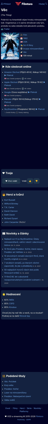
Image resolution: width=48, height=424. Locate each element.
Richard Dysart (11, 218)
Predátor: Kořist (11, 389)
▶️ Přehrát (8, 75)
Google (7, 92)
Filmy (15, 408)
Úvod (8, 408)
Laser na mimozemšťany (15, 392)
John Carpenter (11, 222)
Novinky (37, 408)
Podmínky (21, 420)
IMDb (11, 300)
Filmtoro (39, 416)
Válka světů (9, 400)
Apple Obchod (10, 82)
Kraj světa (8, 385)
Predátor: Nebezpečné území (17, 396)
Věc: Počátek (10, 381)
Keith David (9, 215)
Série (29, 408)
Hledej (43, 4)
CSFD (11, 303)
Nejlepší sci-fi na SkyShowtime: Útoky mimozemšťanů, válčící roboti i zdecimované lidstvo (24, 242)
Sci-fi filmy (28, 45)
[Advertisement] (23, 143)
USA (25, 42)
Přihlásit (6, 4)
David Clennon (11, 211)
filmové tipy (25, 316)
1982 (25, 38)
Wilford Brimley (11, 203)
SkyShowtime (10, 109)
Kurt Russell (9, 200)
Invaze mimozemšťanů (33, 48)
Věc (25, 52)
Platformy (24, 411)
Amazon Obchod (12, 72)
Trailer (7, 29)
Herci (22, 408)
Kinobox (13, 307)
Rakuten (8, 99)
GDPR (28, 420)
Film (25, 35)
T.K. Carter (9, 207)
